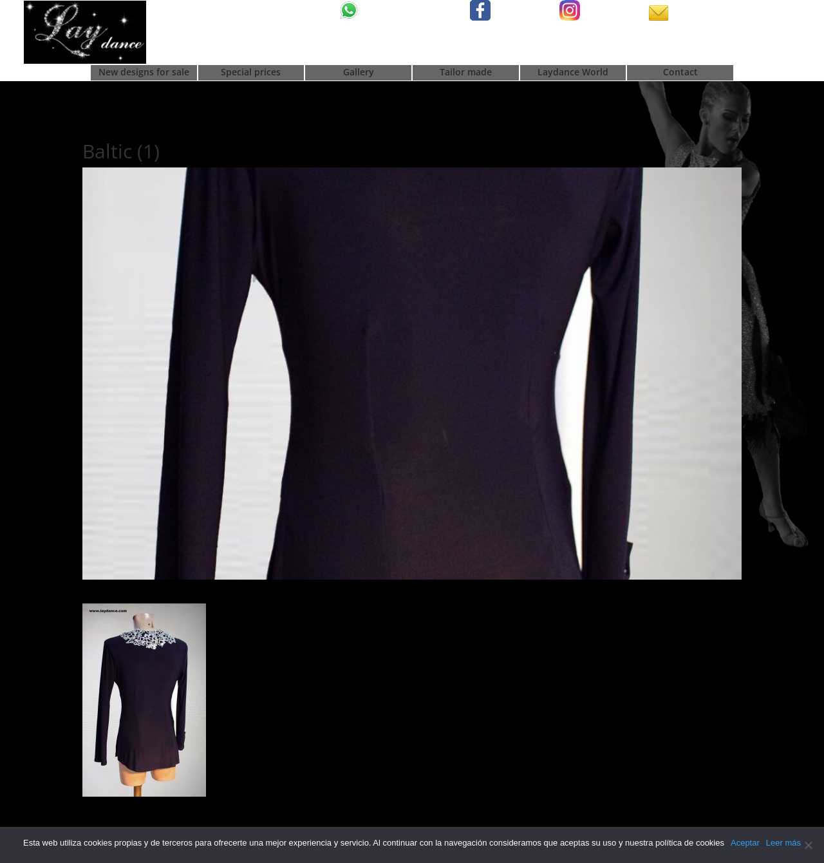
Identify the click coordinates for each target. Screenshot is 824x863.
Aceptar (745, 843)
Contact (680, 73)
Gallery (358, 73)
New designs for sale (143, 73)
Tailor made (466, 73)
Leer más (783, 843)
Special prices (251, 73)
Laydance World (573, 73)
